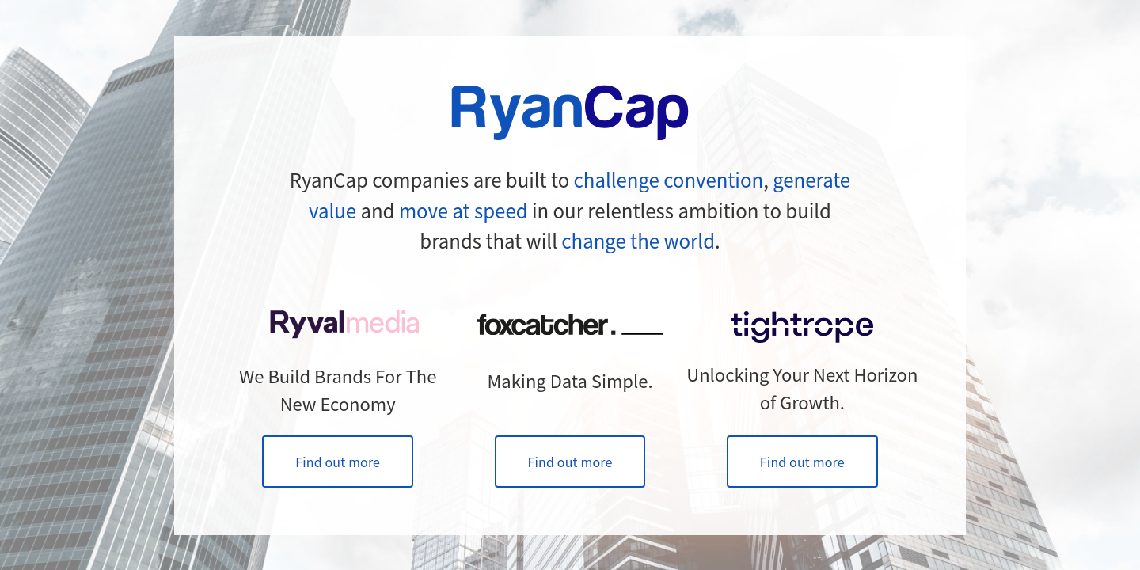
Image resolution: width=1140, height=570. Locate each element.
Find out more (337, 461)
